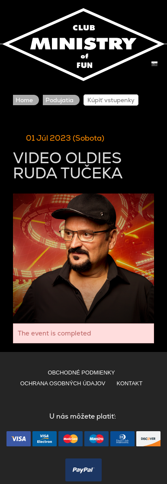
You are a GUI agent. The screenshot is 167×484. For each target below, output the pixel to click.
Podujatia (59, 100)
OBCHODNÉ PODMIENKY (81, 372)
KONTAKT (129, 383)
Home (24, 100)
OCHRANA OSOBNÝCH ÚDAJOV (63, 383)
